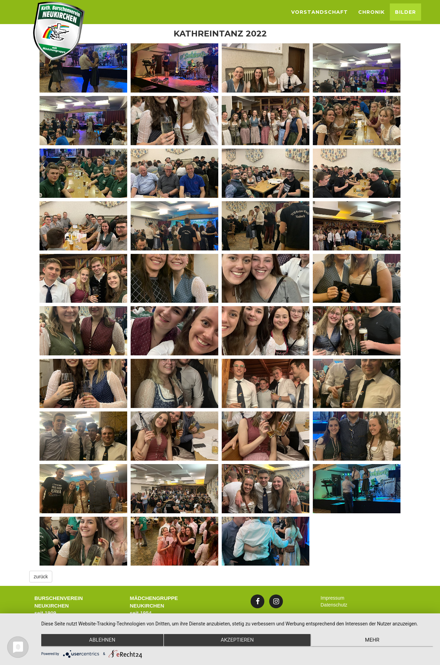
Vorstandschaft (319, 12)
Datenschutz (334, 605)
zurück (41, 576)
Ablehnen (100, 641)
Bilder (405, 12)
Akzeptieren (237, 641)
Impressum (332, 598)
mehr (374, 641)
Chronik (371, 12)
